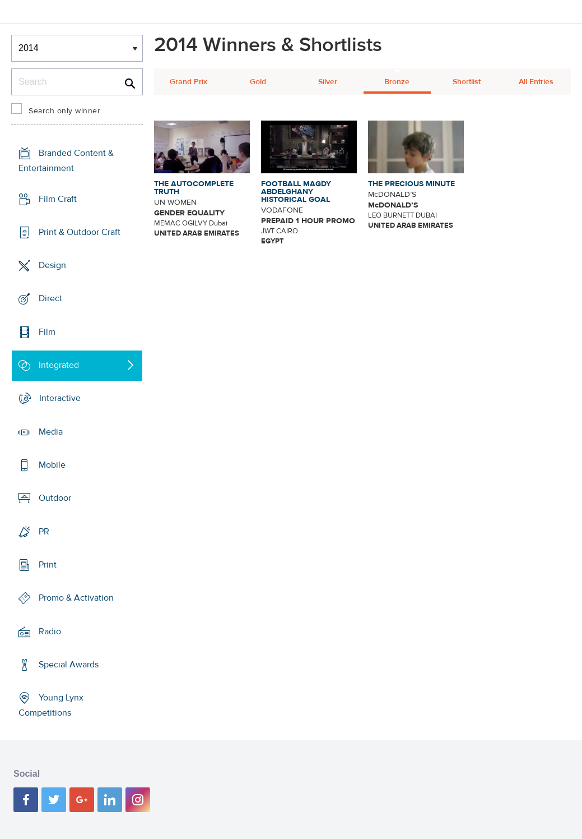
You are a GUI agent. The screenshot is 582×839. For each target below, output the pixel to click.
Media (51, 431)
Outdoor (55, 498)
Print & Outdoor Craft (79, 232)
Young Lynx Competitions (50, 705)
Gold (258, 82)
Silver (327, 82)
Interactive (60, 398)
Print (48, 564)
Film (47, 332)
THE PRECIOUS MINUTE (411, 184)
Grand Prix (188, 82)
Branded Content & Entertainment (66, 160)
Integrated (59, 365)
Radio (50, 631)
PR (44, 531)
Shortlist (467, 82)
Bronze (396, 82)
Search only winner (64, 111)
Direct (50, 298)
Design (52, 265)
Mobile (52, 465)
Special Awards (69, 664)
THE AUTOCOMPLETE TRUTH (194, 188)
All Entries (536, 82)
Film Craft (58, 198)
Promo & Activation (76, 597)
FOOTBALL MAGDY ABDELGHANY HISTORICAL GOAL (296, 192)
